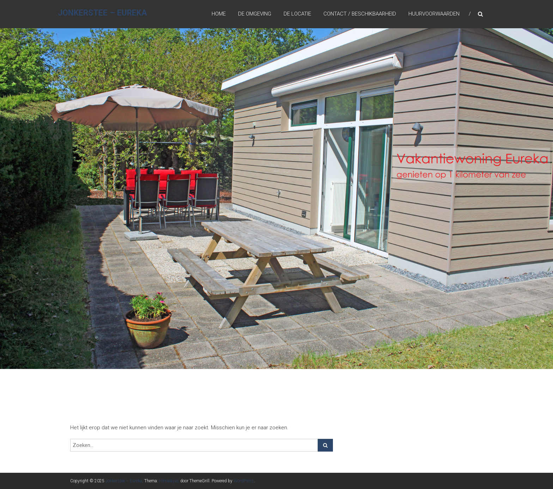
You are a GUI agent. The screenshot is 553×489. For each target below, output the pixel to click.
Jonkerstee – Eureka (102, 13)
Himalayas (169, 480)
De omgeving (254, 14)
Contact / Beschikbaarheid (359, 14)
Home (219, 14)
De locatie (297, 14)
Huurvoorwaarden (434, 14)
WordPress (243, 480)
